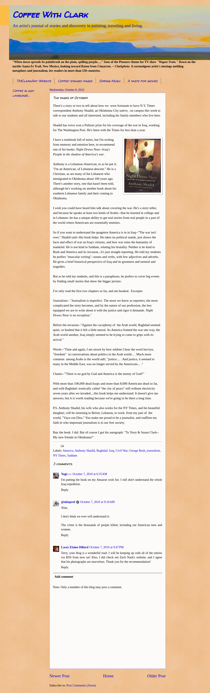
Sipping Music (110, 81)
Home (108, 675)
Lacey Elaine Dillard (74, 547)
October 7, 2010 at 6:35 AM (90, 474)
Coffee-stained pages (75, 81)
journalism (153, 450)
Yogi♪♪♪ (66, 474)
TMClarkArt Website (34, 81)
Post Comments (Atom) (81, 685)
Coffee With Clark (49, 14)
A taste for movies (142, 81)
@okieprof (68, 502)
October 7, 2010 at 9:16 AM (97, 502)
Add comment (64, 576)
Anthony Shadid (85, 450)
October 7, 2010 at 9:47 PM (106, 547)
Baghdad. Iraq (105, 450)
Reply (65, 490)
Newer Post (60, 675)
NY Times (59, 455)
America (68, 450)
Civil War (121, 450)
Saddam (72, 455)
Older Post (156, 675)
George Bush (137, 450)
